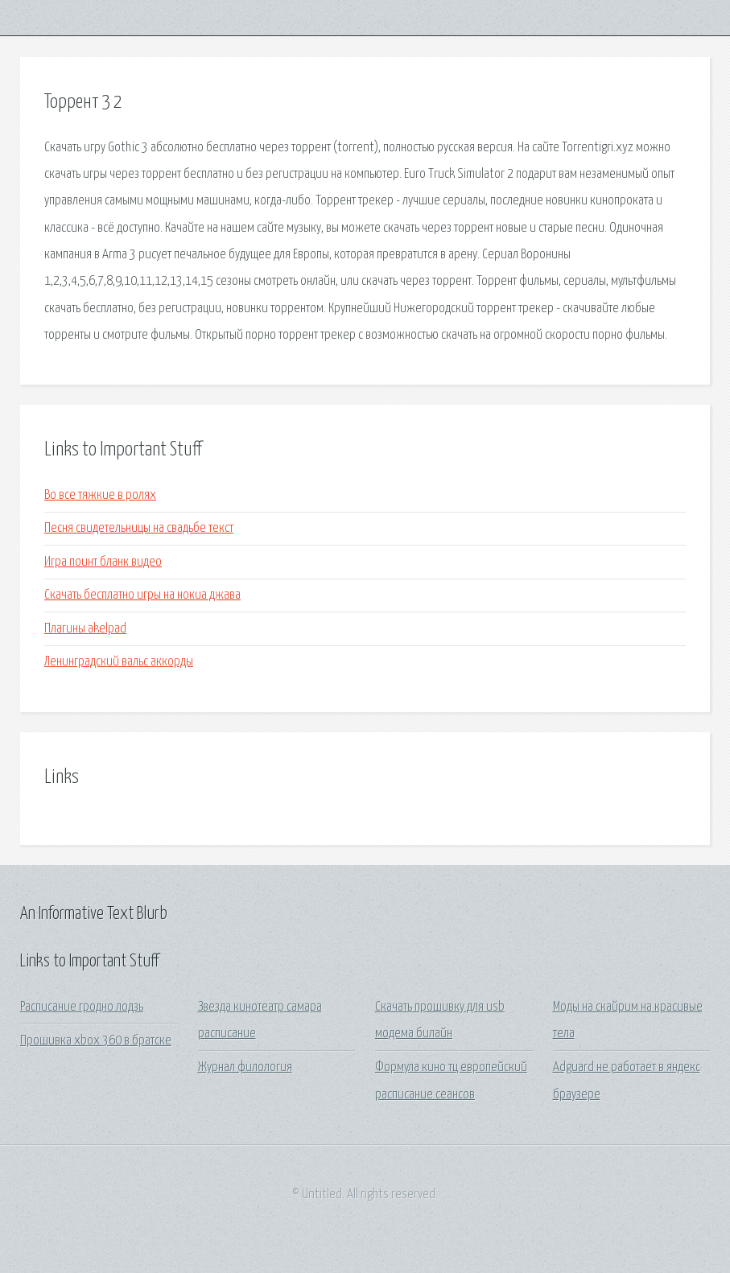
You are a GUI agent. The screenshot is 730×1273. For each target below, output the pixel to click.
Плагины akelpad (85, 629)
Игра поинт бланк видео (103, 562)
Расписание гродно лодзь (81, 1007)
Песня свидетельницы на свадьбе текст (138, 528)
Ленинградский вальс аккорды (118, 662)
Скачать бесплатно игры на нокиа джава (142, 595)
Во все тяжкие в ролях (100, 495)
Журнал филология (245, 1067)
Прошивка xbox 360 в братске (95, 1041)
